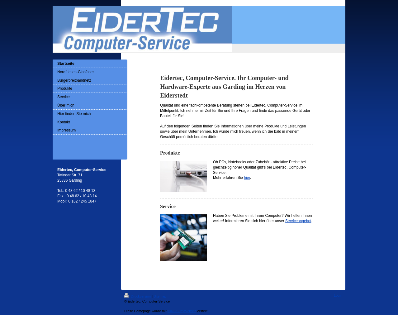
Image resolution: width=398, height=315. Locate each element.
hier (247, 177)
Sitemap (160, 296)
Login (338, 295)
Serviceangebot (298, 221)
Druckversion (138, 296)
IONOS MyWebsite (182, 311)
